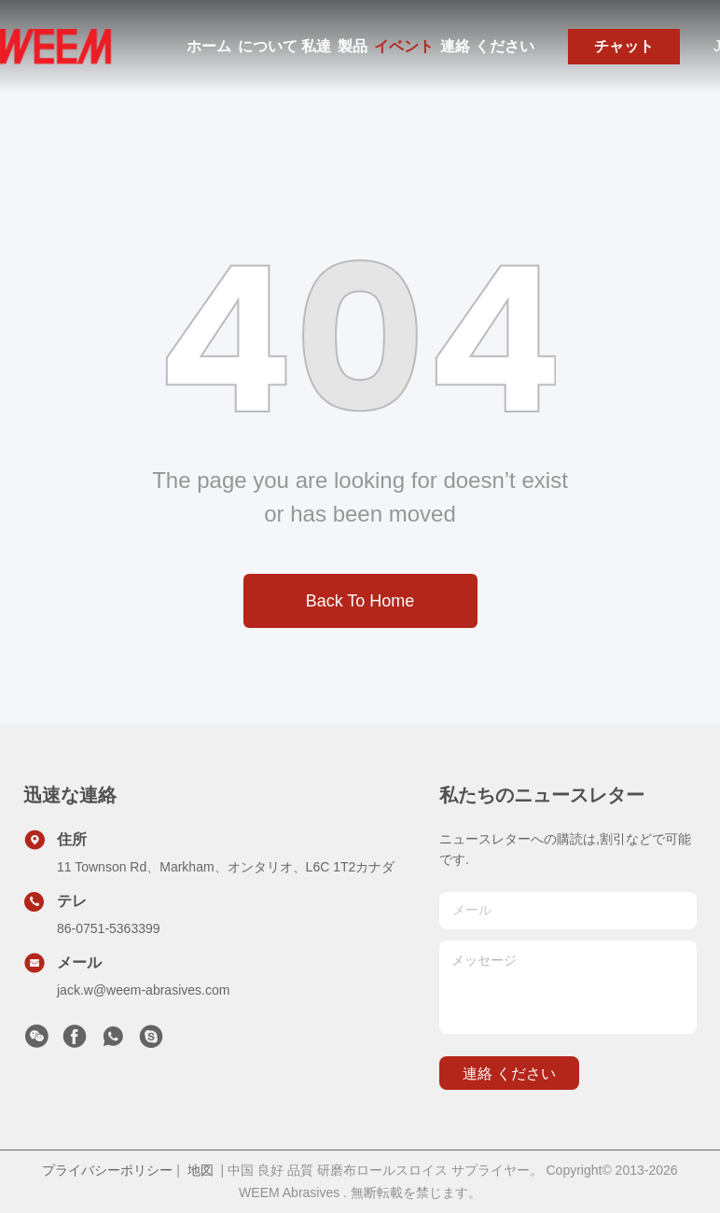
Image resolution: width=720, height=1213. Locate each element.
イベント (404, 46)
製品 (352, 46)
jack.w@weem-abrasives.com (143, 990)
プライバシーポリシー (107, 1170)
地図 (200, 1170)
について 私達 (284, 46)
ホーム (209, 46)
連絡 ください (486, 46)
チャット (624, 46)
